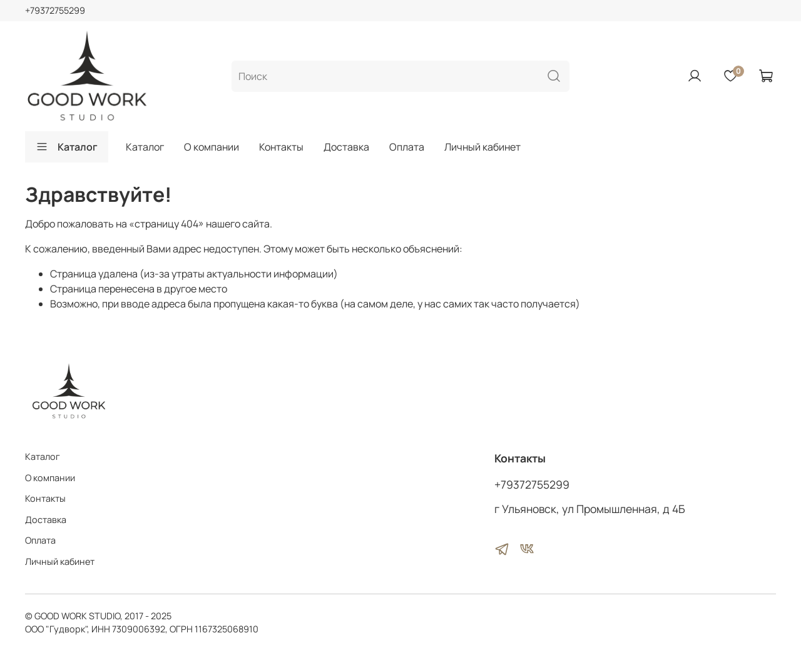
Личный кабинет (482, 147)
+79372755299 (55, 10)
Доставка (346, 147)
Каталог (67, 147)
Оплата (406, 147)
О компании (211, 147)
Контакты (281, 147)
